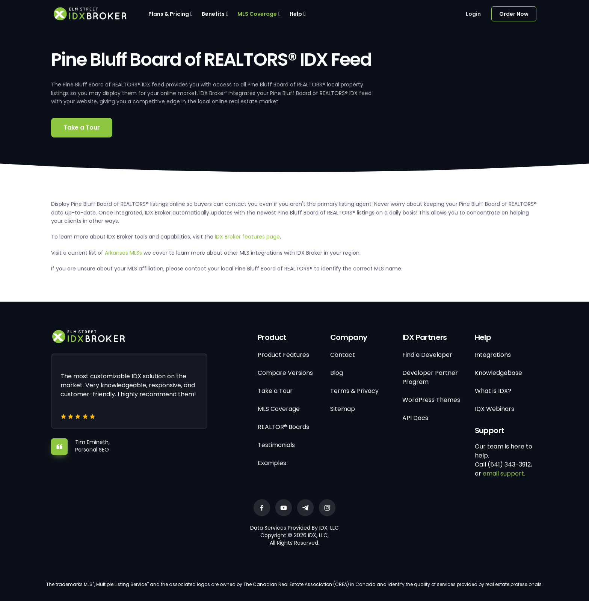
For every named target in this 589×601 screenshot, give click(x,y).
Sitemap (342, 409)
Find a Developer (427, 354)
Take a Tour (81, 127)
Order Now (514, 14)
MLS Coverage (257, 14)
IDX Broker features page (247, 236)
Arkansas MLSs (123, 253)
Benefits (213, 14)
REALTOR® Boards (283, 427)
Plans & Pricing (168, 14)
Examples (272, 463)
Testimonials (276, 445)
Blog (336, 372)
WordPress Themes (431, 400)
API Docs (415, 418)
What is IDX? (493, 391)
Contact (342, 354)
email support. (504, 473)
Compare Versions (285, 372)
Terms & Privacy (354, 391)
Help (296, 14)
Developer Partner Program (430, 377)
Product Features (283, 354)
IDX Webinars (494, 409)
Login (473, 14)
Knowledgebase (498, 372)
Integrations (493, 354)
